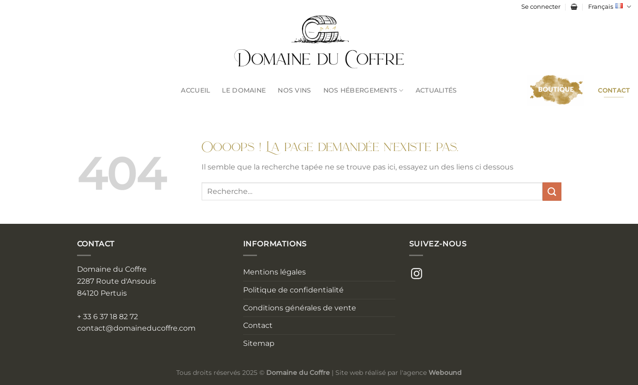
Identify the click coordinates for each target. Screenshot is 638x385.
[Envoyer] (552, 191)
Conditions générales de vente (299, 307)
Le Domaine (244, 90)
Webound (445, 372)
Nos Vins (294, 90)
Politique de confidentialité (293, 290)
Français (609, 6)
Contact (258, 325)
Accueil (195, 90)
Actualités (436, 90)
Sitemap (258, 343)
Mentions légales (274, 272)
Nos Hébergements (363, 90)
